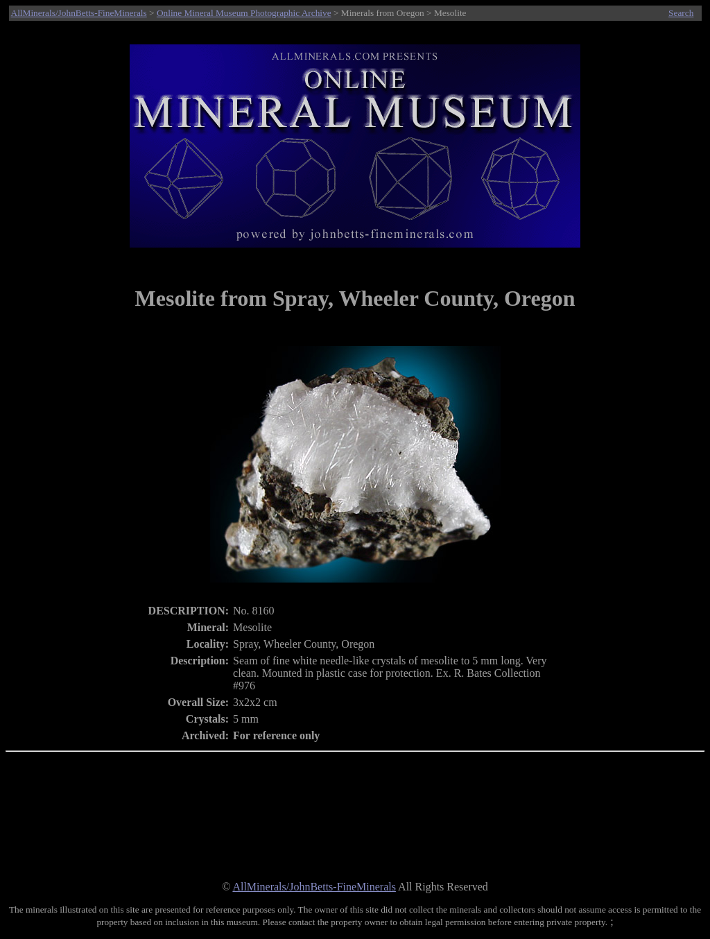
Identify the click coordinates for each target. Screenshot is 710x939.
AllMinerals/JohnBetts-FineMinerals (79, 13)
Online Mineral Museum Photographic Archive (244, 13)
